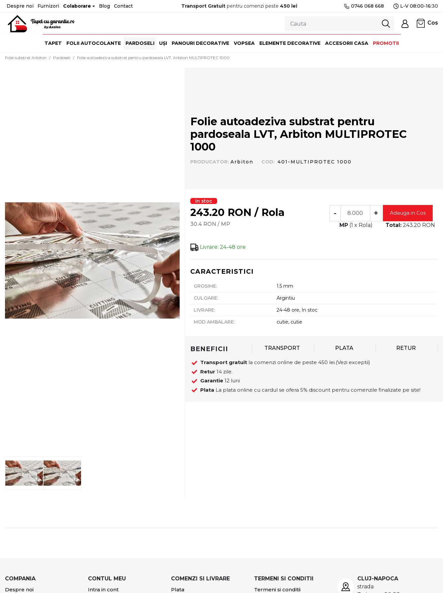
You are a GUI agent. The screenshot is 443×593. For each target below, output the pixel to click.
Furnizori (48, 6)
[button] (405, 24)
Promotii (386, 43)
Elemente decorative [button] (289, 43)
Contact (123, 6)
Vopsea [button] (244, 43)
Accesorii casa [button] (346, 43)
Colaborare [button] (77, 6)
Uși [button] (163, 43)
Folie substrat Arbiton (25, 57)
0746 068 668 (364, 6)
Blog (104, 6)
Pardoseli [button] (140, 43)
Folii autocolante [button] (93, 43)
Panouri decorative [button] (200, 43)
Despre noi (20, 6)
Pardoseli (61, 57)
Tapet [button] (53, 43)
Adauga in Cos (408, 213)
